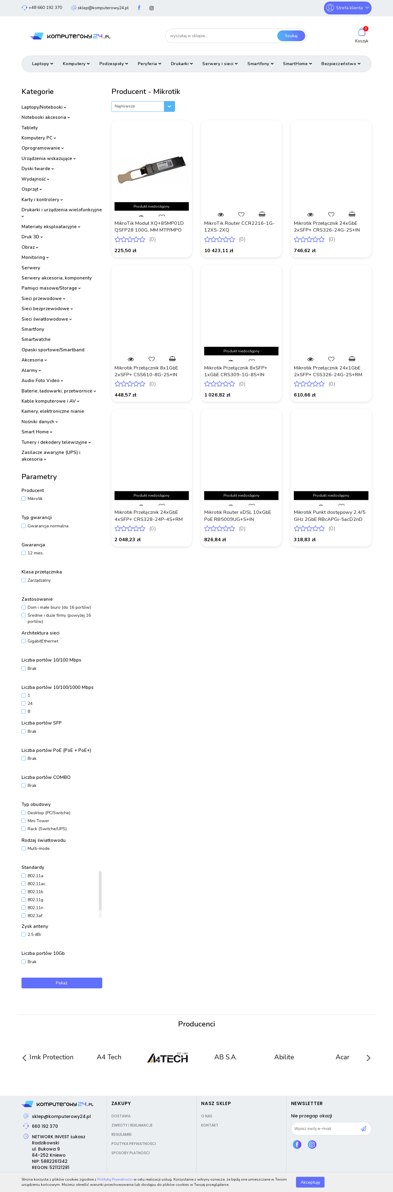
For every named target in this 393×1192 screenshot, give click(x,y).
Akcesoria (34, 360)
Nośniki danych (39, 422)
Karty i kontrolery (42, 200)
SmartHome (297, 64)
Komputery (76, 64)
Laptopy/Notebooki (43, 107)
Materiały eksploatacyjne (50, 227)
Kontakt (209, 1125)
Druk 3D (32, 237)
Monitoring (35, 257)
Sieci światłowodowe (46, 319)
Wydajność (35, 179)
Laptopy (43, 64)
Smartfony (260, 64)
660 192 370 (45, 1126)
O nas (206, 1116)
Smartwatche (36, 339)
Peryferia (150, 64)
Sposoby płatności (130, 1152)
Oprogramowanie (42, 148)
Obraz (29, 247)
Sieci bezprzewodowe (47, 309)
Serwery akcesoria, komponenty (56, 278)
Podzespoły (114, 64)
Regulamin (121, 1134)
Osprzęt (31, 189)
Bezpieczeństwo (341, 64)
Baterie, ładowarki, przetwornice (58, 391)
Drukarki (182, 64)
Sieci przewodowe (43, 298)
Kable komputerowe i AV (50, 401)
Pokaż (62, 983)
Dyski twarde (37, 169)
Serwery (30, 268)
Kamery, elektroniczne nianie (52, 411)
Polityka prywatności (133, 1143)
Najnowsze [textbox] (125, 106)
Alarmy (31, 370)
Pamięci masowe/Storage (51, 288)
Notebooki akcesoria (45, 117)
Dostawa (120, 1116)
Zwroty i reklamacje (132, 1125)
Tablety (29, 128)
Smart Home (37, 432)
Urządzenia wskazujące (48, 158)
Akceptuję (310, 1182)
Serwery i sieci (220, 64)
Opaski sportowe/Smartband (52, 350)
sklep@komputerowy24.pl (61, 1116)
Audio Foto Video (42, 380)
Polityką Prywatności (115, 1179)
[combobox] (143, 106)
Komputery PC (38, 138)
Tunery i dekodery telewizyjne (56, 442)
